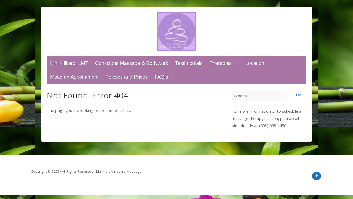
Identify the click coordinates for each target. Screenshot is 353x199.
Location (254, 63)
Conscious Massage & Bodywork (131, 63)
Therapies (221, 63)
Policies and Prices (126, 77)
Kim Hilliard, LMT (69, 63)
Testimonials (189, 63)
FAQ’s (161, 77)
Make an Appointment (74, 77)
